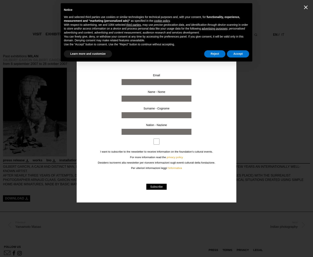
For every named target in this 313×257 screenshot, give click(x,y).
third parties (133, 24)
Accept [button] (238, 53)
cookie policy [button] (162, 20)
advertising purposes (214, 28)
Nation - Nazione (156, 125)
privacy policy (175, 157)
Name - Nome (156, 91)
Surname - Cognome (156, 108)
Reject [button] (215, 53)
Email (156, 75)
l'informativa (174, 168)
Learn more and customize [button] (88, 53)
